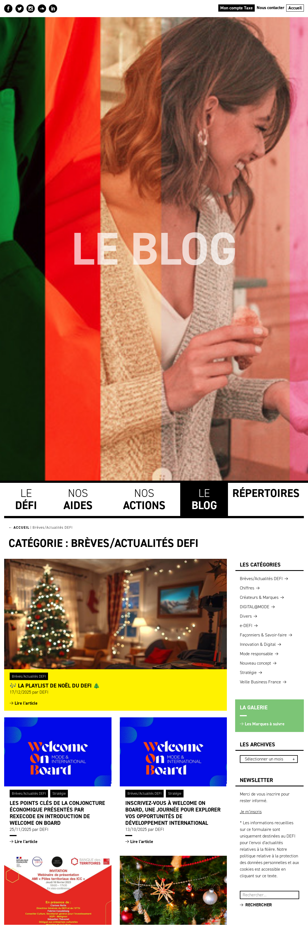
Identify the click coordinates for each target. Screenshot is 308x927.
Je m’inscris (251, 812)
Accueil (295, 8)
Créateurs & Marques (259, 597)
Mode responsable (256, 654)
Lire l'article (26, 703)
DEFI (43, 692)
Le (26, 499)
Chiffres (247, 588)
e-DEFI (246, 625)
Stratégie (59, 793)
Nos (77, 499)
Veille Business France (260, 682)
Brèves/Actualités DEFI (29, 676)
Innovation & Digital (258, 644)
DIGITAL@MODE (254, 607)
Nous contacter (271, 7)
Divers (246, 616)
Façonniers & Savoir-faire (263, 635)
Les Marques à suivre (265, 724)
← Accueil (19, 527)
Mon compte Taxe (236, 8)
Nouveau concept (255, 663)
